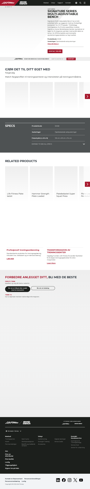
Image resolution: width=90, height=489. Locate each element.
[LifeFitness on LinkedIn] (58, 480)
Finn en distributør (9, 455)
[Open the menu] (84, 2)
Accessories (41, 444)
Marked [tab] (46, 3)
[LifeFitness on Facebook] (64, 480)
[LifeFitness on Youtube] (81, 480)
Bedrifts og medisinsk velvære (28, 444)
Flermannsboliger (11, 444)
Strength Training (43, 441)
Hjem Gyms (25, 439)
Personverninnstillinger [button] (32, 479)
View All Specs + (53, 44)
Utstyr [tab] (53, 3)
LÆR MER (10, 259)
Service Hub (75, 445)
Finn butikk (9, 459)
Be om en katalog (43, 288)
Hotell (7, 441)
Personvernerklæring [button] (12, 481)
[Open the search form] (80, 2)
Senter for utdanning (78, 447)
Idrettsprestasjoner (28, 441)
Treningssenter (10, 439)
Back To (8, 7)
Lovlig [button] (24, 481)
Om (6, 451)
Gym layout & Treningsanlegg (76, 441)
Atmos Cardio (59, 441)
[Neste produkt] (87, 96)
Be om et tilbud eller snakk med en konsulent (17, 289)
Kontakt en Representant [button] (13, 479)
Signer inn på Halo (12, 468)
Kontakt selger (55, 51)
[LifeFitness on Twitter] (75, 480)
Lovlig (7, 462)
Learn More (51, 263)
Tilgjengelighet (11, 465)
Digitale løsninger (60, 439)
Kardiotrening (42, 439)
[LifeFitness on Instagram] (69, 480)
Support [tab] (60, 3)
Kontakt (68, 3)
